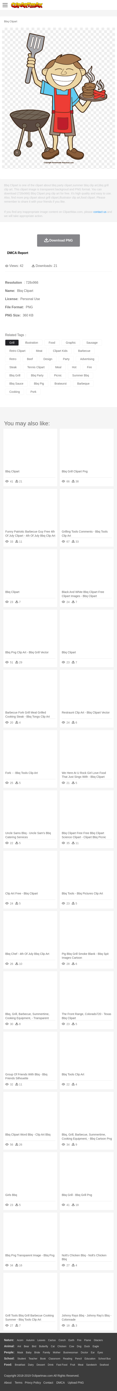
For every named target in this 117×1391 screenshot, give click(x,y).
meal (58, 367)
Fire (79, 1340)
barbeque (83, 383)
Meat (80, 1364)
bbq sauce (16, 383)
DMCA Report (17, 253)
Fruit (72, 1364)
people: (9, 1352)
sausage (92, 342)
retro (12, 359)
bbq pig (39, 383)
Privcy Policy (33, 1382)
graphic (71, 342)
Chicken (61, 1346)
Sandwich (91, 1364)
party (66, 359)
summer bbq (80, 375)
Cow (71, 1346)
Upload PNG (76, 1382)
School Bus (104, 1358)
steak (13, 367)
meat (39, 350)
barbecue (84, 350)
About (8, 1382)
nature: (9, 1340)
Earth (71, 1340)
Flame (87, 1340)
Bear (26, 1346)
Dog (79, 1346)
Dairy (31, 1364)
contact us (99, 211)
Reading (67, 1358)
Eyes (100, 1352)
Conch (62, 1340)
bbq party (37, 375)
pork (33, 391)
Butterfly (43, 1346)
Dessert (40, 1364)
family (46, 1352)
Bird (34, 1346)
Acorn (20, 1340)
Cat (53, 1346)
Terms (18, 1382)
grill (11, 342)
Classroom (54, 1358)
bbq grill (14, 375)
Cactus (52, 1340)
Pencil (78, 1358)
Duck (87, 1346)
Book (43, 1358)
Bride (37, 1352)
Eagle (96, 1346)
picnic (58, 375)
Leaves (41, 1340)
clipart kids (60, 350)
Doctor (84, 1352)
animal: (9, 1346)
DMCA (60, 1382)
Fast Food (61, 1364)
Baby (28, 1352)
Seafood (104, 1364)
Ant (19, 1346)
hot (74, 367)
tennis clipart (36, 367)
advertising (87, 359)
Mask (20, 1352)
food (52, 342)
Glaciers (98, 1340)
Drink (51, 1364)
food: (8, 1364)
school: (9, 1358)
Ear (93, 1352)
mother (56, 1352)
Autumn (30, 1340)
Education (90, 1358)
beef (30, 359)
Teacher (33, 1358)
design (47, 359)
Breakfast (20, 1364)
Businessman (70, 1352)
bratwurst (61, 383)
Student (21, 1358)
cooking (14, 391)
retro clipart (17, 350)
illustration (31, 342)
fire (89, 367)
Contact (48, 1382)
